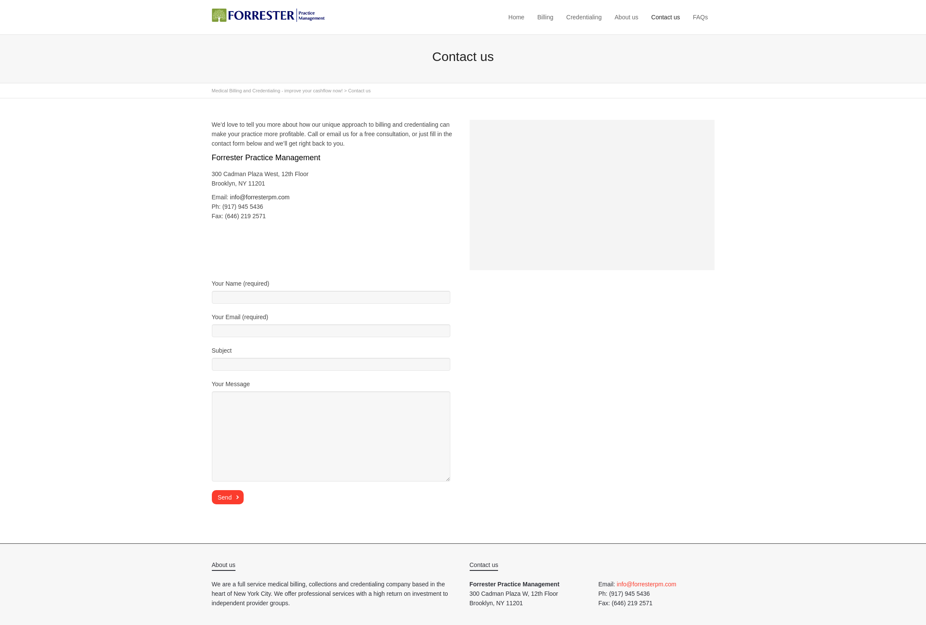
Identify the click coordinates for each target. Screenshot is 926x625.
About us (626, 17)
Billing (545, 17)
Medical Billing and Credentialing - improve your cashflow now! (277, 90)
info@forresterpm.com (260, 197)
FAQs (700, 17)
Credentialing (584, 17)
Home (516, 17)
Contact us (665, 17)
